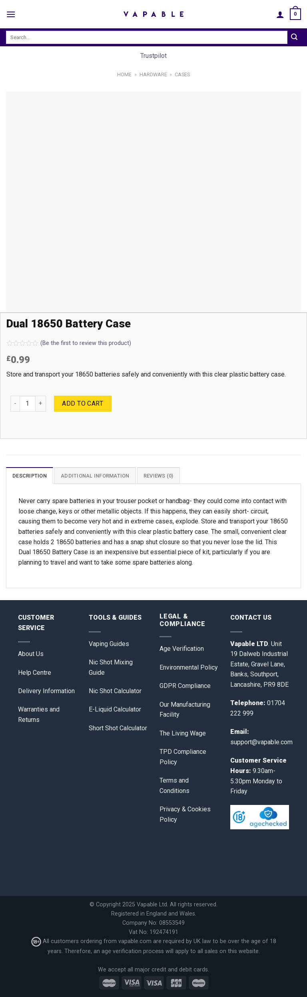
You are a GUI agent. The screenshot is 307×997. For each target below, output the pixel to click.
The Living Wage (182, 733)
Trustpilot (153, 55)
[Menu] (11, 14)
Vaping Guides (109, 644)
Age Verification (181, 648)
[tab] (29, 475)
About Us (31, 654)
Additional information (95, 476)
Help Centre (34, 672)
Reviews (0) (158, 476)
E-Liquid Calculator (115, 709)
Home (124, 74)
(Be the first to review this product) (68, 343)
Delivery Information (46, 691)
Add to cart (82, 403)
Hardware (153, 74)
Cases (182, 74)
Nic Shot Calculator (115, 691)
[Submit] (294, 37)
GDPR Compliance (185, 686)
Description (29, 476)
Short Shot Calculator (118, 728)
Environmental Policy (188, 667)
